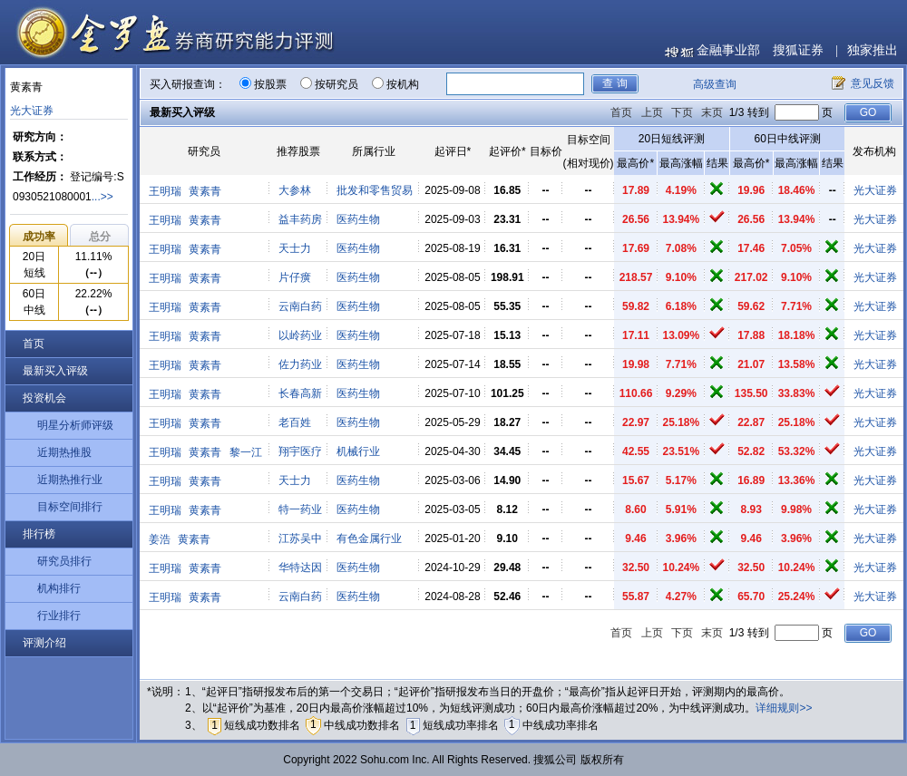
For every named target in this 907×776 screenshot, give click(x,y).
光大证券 (32, 110)
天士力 (294, 248)
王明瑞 (165, 191)
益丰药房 (300, 219)
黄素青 (205, 191)
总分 (100, 236)
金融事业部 (728, 50)
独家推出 (872, 50)
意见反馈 (872, 83)
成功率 (39, 236)
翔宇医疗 (300, 451)
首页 (33, 343)
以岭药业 (300, 335)
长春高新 (300, 393)
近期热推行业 (69, 479)
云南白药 (300, 306)
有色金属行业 (369, 538)
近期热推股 (64, 452)
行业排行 (59, 615)
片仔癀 (294, 277)
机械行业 (358, 451)
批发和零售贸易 (374, 190)
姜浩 (160, 539)
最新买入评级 (55, 370)
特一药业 (300, 509)
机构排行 (59, 588)
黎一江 (245, 452)
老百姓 (294, 422)
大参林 (294, 190)
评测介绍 (44, 642)
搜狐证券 (798, 50)
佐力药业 (300, 364)
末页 (712, 112)
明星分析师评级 (75, 425)
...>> (102, 196)
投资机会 (44, 398)
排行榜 (39, 534)
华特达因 (300, 567)
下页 (682, 112)
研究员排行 (64, 561)
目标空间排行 (69, 506)
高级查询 (714, 84)
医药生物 (358, 219)
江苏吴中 (300, 538)
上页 (652, 112)
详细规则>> (784, 708)
